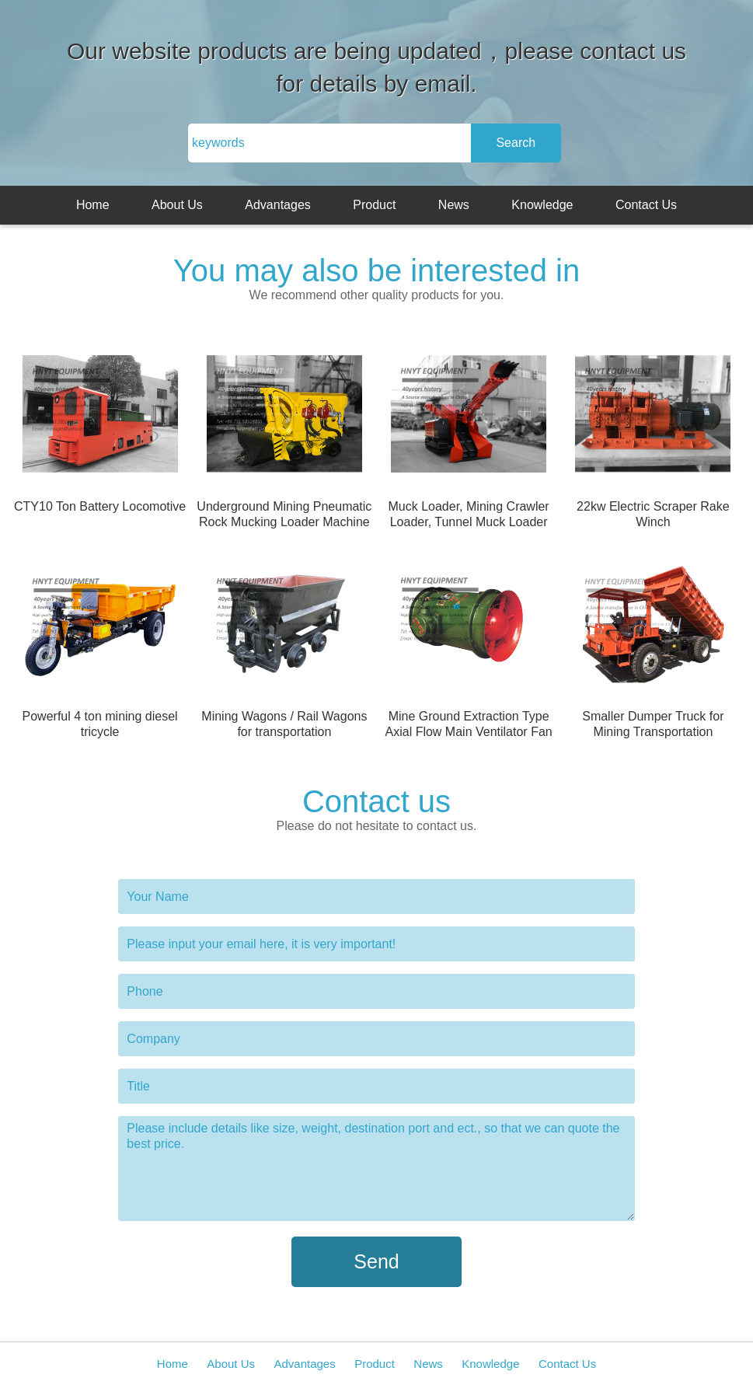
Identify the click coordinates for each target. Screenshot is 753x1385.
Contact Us (646, 204)
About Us (177, 204)
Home (93, 204)
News (453, 204)
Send (376, 1261)
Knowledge (542, 204)
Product (374, 204)
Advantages (278, 204)
